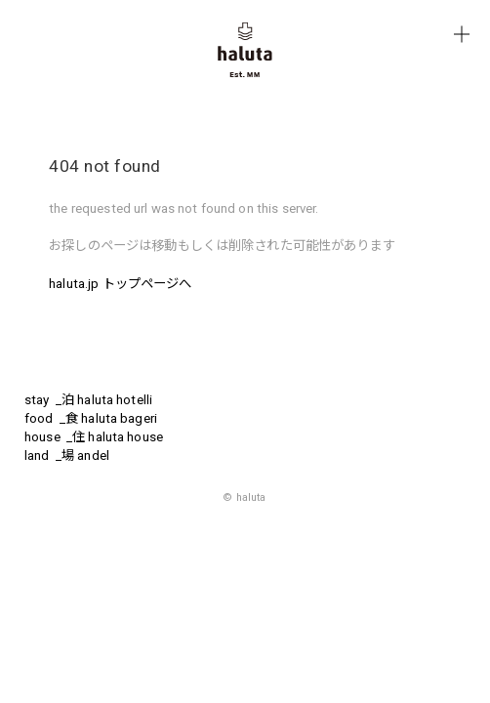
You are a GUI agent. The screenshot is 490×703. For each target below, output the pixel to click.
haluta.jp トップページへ (120, 283)
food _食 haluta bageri (90, 418)
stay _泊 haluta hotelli (88, 400)
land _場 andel (66, 455)
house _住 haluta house (93, 437)
